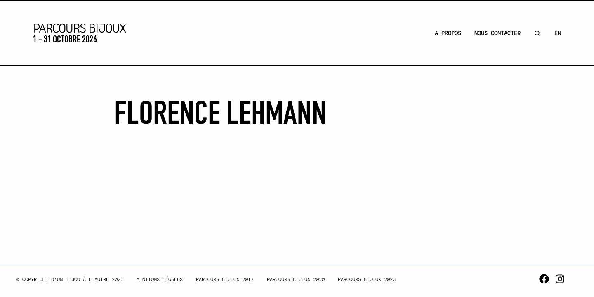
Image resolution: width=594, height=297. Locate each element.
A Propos (448, 33)
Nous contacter (497, 33)
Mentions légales (160, 279)
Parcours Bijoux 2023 (367, 279)
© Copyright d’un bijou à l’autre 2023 (69, 279)
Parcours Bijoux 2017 (225, 279)
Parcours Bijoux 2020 (296, 279)
